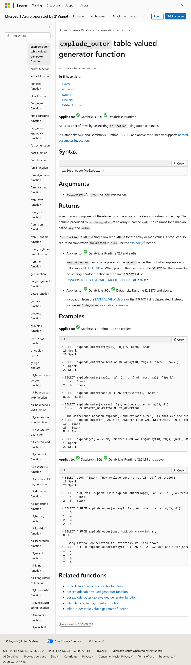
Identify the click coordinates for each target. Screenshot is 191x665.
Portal (157, 16)
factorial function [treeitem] (36, 86)
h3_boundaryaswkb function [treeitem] (40, 394)
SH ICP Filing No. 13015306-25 (22, 651)
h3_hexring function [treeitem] (37, 518)
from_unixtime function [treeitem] (39, 239)
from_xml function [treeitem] (36, 264)
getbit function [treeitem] (40, 293)
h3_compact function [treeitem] (38, 456)
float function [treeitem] (39, 153)
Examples (67, 100)
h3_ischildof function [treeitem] (38, 530)
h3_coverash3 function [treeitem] (39, 469)
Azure (63, 30)
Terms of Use (146, 656)
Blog (53, 656)
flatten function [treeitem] (40, 145)
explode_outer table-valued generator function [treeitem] (40, 54)
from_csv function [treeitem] (36, 214)
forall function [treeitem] (39, 167)
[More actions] (184, 30)
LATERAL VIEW (93, 268)
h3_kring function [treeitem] (36, 567)
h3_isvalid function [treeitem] (37, 555)
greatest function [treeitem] (36, 315)
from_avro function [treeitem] (37, 202)
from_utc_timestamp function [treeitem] (40, 251)
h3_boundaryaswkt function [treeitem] (40, 407)
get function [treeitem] (38, 274)
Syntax (66, 84)
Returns (67, 94)
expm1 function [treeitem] (40, 69)
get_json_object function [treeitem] (40, 283)
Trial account (176, 16)
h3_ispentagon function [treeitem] (40, 543)
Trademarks (166, 656)
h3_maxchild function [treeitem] (38, 617)
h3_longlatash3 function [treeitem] (40, 592)
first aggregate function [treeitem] (40, 118)
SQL (123, 30)
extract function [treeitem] (40, 76)
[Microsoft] (7, 5)
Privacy (100, 651)
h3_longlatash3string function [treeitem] (40, 605)
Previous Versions (35, 656)
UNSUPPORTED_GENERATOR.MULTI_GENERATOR (101, 280)
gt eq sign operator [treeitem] (37, 353)
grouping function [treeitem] (36, 328)
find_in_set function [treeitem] (37, 105)
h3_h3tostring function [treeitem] (39, 506)
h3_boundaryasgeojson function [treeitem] (40, 380)
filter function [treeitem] (39, 96)
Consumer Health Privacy (114, 656)
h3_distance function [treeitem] (38, 493)
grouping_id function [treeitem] (38, 340)
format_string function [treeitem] (39, 189)
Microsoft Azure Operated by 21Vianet (136, 651)
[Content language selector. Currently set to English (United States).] (21, 641)
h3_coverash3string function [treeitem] (40, 481)
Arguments (69, 89)
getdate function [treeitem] (36, 303)
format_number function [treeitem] (40, 177)
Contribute (70, 656)
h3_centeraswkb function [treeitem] (40, 432)
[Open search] (182, 5)
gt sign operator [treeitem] (36, 365)
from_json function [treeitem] (37, 226)
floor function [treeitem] (39, 160)
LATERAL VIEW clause (110, 299)
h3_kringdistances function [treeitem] (40, 580)
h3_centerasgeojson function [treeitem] (40, 419)
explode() (136, 243)
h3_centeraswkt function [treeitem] (40, 444)
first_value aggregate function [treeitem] (37, 133)
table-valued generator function (94, 586)
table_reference (117, 305)
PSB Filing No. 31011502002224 (68, 651)
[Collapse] (49, 27)
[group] (123, 397)
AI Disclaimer (11, 656)
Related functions (72, 105)
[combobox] (28, 35)
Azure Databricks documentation (93, 30)
